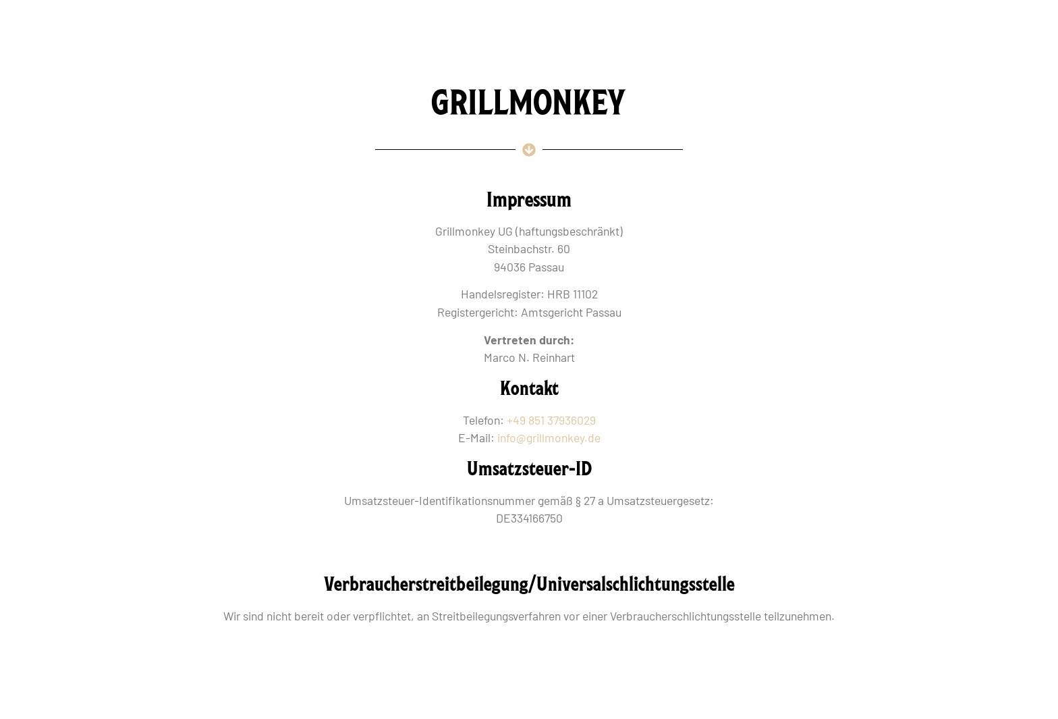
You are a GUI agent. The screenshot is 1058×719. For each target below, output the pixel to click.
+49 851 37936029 (551, 419)
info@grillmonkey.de (549, 437)
